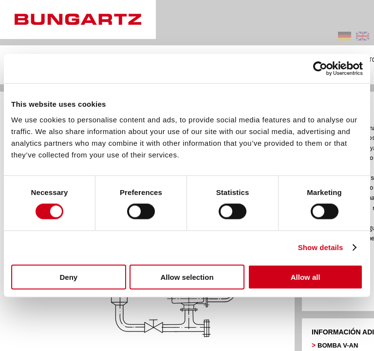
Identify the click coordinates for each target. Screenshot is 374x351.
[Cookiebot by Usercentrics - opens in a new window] (320, 68)
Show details (320, 247)
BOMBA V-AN (338, 345)
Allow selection (186, 277)
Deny (68, 277)
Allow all (305, 277)
